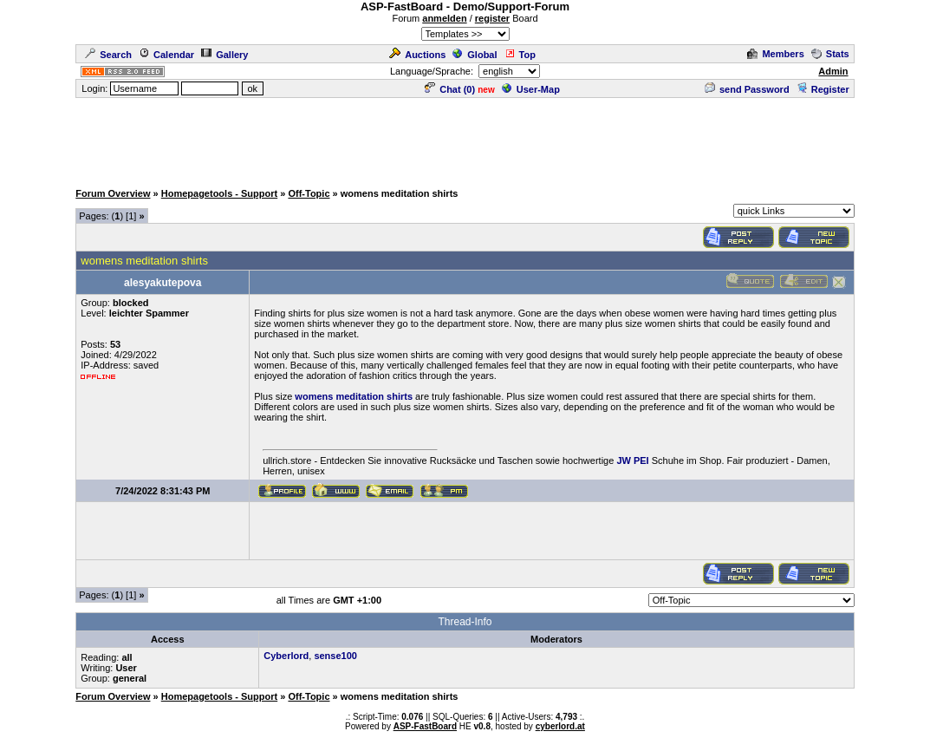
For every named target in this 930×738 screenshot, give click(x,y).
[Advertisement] (465, 139)
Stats (830, 54)
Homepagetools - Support (219, 193)
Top (520, 54)
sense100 (335, 655)
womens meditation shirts (354, 396)
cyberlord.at (560, 726)
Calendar (166, 54)
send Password (747, 89)
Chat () (450, 89)
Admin (833, 71)
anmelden (444, 18)
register (492, 18)
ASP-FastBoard (425, 726)
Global (474, 54)
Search (108, 54)
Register (823, 89)
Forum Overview (112, 193)
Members (775, 54)
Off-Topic (308, 193)
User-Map (531, 89)
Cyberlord (286, 655)
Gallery (224, 54)
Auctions (417, 54)
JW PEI (632, 460)
